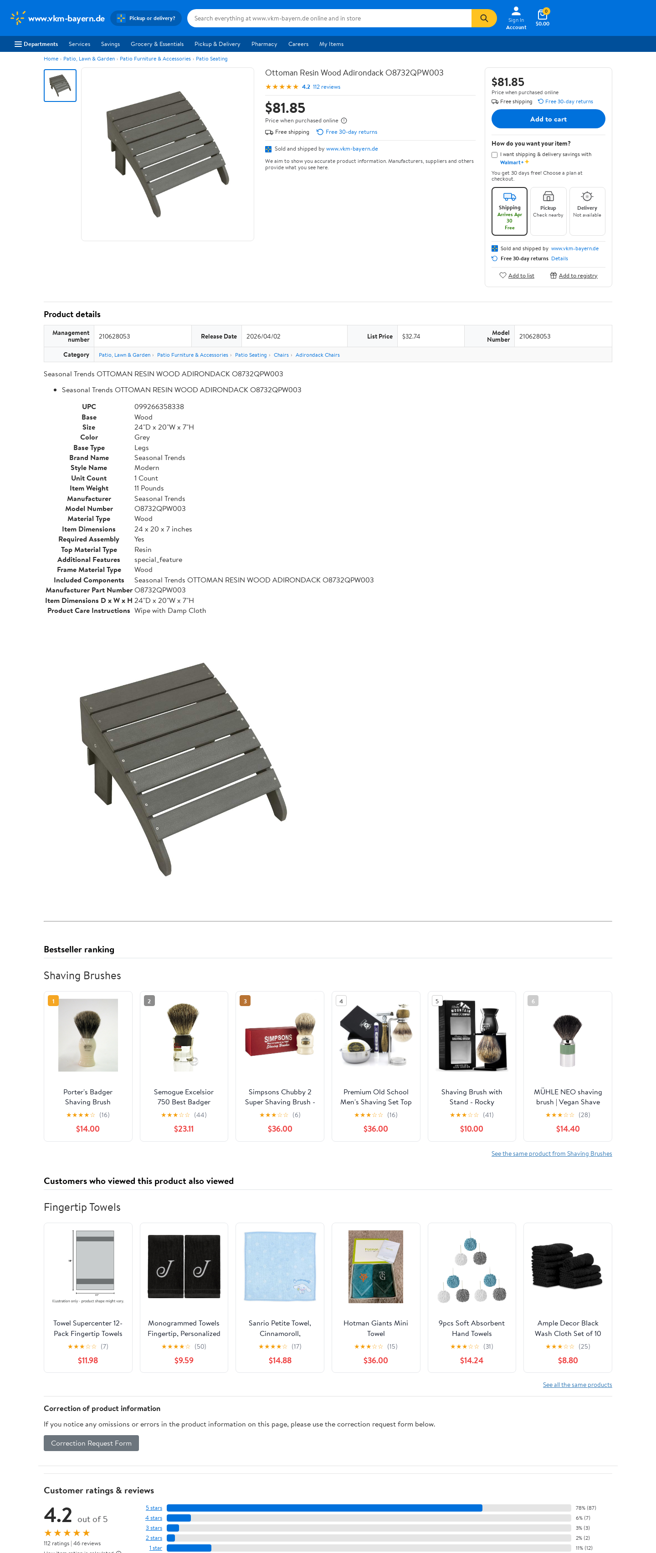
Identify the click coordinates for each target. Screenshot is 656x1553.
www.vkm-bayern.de (352, 148)
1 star (155, 1547)
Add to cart (548, 119)
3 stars (154, 1527)
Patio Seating (212, 58)
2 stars (154, 1537)
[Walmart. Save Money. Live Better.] (57, 18)
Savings (110, 44)
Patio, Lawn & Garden (89, 58)
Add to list (516, 275)
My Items (331, 44)
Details (559, 258)
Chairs (281, 355)
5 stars (154, 1507)
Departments (36, 44)
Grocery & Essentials (157, 44)
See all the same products (577, 1384)
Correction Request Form (91, 1443)
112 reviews (326, 86)
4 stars (153, 1517)
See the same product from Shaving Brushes (552, 1153)
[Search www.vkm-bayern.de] (329, 18)
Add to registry (574, 275)
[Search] (484, 18)
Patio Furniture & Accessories (155, 58)
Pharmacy (264, 44)
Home (51, 58)
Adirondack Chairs (318, 355)
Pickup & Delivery (218, 44)
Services (79, 44)
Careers (298, 44)
